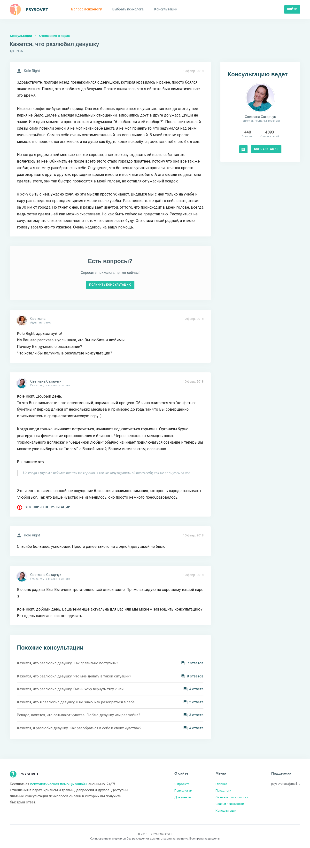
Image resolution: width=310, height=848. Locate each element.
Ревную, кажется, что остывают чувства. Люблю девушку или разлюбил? (78, 715)
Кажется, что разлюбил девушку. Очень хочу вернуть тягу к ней (70, 689)
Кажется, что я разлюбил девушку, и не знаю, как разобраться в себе (76, 702)
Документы (183, 797)
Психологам (183, 790)
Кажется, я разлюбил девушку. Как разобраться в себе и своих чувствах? (79, 728)
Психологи (223, 790)
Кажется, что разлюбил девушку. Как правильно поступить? (67, 663)
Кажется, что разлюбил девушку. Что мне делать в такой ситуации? (74, 676)
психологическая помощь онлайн (58, 784)
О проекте (181, 784)
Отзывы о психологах (232, 797)
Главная (221, 784)
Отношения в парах (54, 36)
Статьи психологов (230, 804)
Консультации (21, 36)
